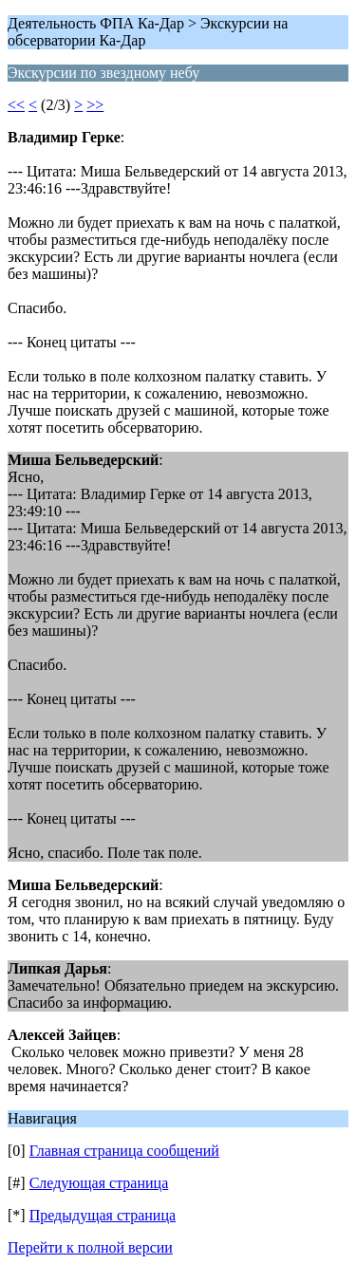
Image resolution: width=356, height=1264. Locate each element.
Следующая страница (99, 1183)
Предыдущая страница (102, 1215)
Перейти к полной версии (90, 1247)
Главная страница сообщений (124, 1151)
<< (16, 105)
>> (94, 105)
